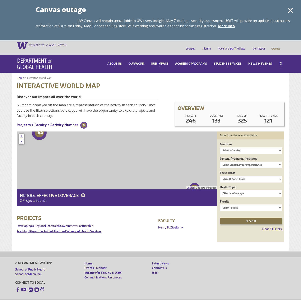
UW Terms (87, 296)
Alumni (206, 45)
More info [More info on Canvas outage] (226, 26)
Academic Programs (191, 57)
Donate (275, 45)
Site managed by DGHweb (112, 296)
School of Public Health (30, 263)
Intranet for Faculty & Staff (102, 267)
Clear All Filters (272, 223)
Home (20, 72)
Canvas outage (61, 9)
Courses (189, 45)
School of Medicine (28, 268)
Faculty (225, 195)
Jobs (155, 267)
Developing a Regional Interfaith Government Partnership (55, 220)
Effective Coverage (62, 189)
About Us (114, 57)
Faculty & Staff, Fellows (230, 45)
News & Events (260, 57)
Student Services (227, 57)
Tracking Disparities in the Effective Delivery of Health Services (59, 225)
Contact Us (258, 45)
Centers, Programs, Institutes (238, 152)
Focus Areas (227, 167)
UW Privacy (70, 296)
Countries (226, 138)
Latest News (160, 257)
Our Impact (159, 57)
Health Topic (228, 181)
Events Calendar (95, 262)
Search (281, 58)
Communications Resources (103, 271)
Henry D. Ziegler (169, 221)
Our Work (136, 57)
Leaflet (190, 182)
